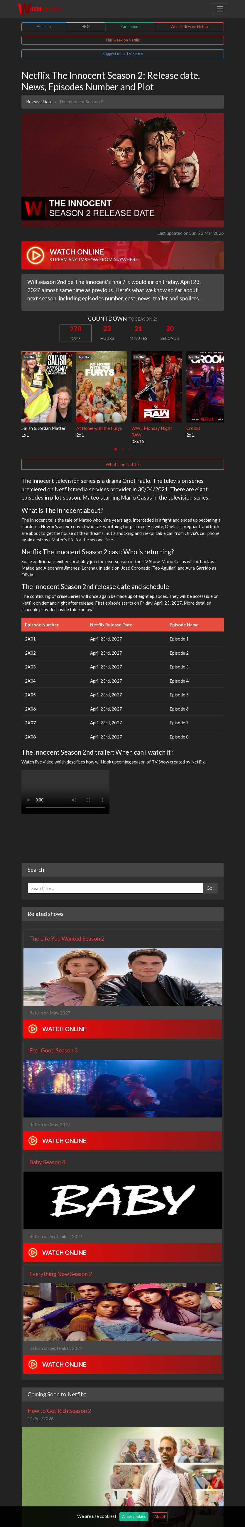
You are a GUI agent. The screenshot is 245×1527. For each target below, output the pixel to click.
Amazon (44, 26)
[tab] (115, 449)
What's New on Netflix (189, 26)
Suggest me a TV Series (122, 53)
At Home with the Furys (99, 428)
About (159, 1516)
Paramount (130, 26)
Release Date (39, 101)
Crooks (193, 428)
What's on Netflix (123, 464)
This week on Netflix (122, 40)
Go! (210, 888)
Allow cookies (134, 1516)
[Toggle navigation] (220, 8)
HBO (86, 26)
